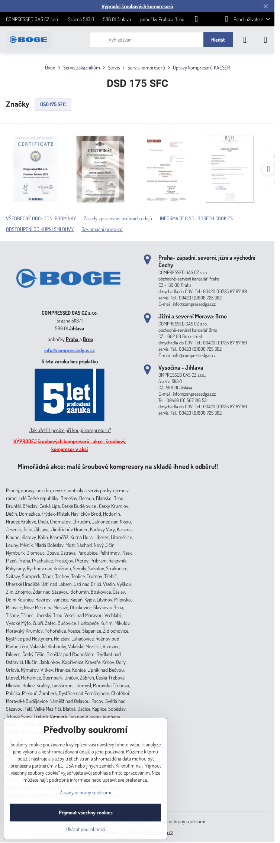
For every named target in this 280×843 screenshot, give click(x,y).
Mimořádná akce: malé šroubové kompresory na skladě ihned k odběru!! (117, 466)
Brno (88, 339)
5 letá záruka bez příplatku (70, 361)
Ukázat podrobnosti (85, 829)
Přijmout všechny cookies (86, 812)
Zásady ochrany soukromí (179, 821)
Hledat (218, 39)
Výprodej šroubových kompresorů (137, 6)
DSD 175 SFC (53, 104)
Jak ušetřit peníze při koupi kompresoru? (70, 430)
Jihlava (76, 328)
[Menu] (265, 39)
